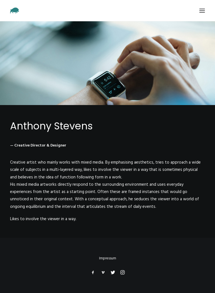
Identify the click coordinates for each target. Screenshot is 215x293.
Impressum (107, 258)
